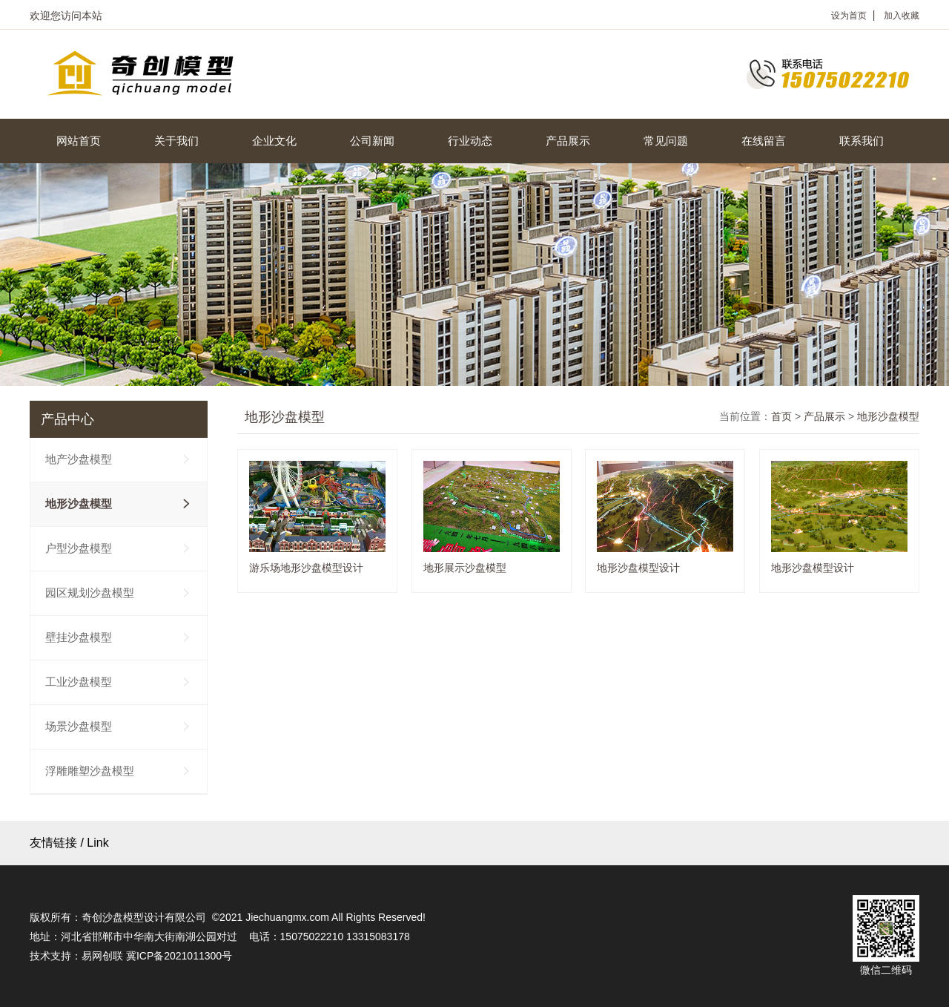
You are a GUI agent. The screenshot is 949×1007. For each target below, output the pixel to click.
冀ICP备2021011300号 (179, 956)
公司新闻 (372, 140)
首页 (781, 416)
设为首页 (849, 15)
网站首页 (78, 140)
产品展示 (568, 140)
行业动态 (470, 140)
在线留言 (763, 140)
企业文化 (274, 140)
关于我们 (176, 140)
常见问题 (666, 140)
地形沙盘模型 (888, 416)
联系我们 (861, 140)
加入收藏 (901, 15)
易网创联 (102, 956)
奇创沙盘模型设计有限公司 (144, 917)
